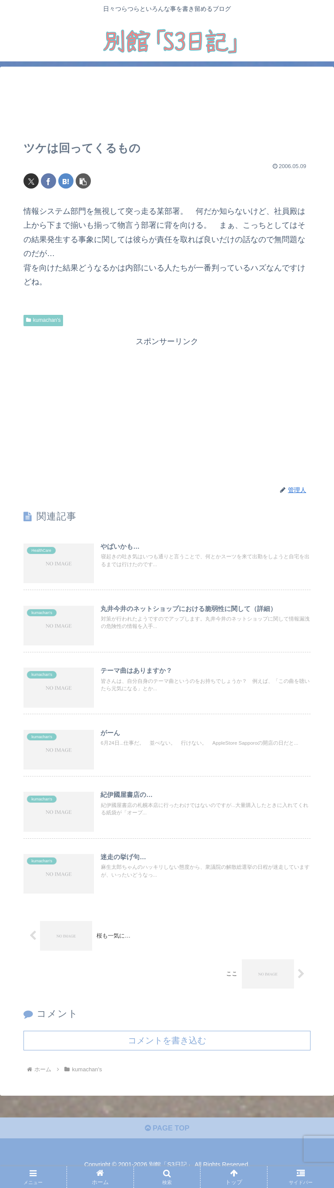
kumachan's (43, 320)
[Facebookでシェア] (48, 181)
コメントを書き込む (167, 1048)
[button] (83, 181)
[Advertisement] (167, 104)
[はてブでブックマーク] (65, 181)
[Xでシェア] (31, 181)
